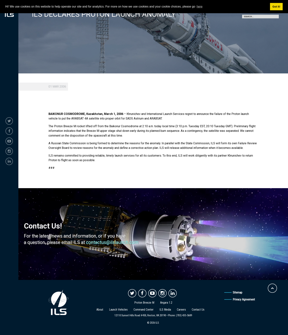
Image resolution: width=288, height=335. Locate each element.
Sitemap (237, 292)
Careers (181, 309)
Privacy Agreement (244, 299)
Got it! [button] (276, 6)
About (99, 309)
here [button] (199, 6)
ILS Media (165, 309)
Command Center (144, 309)
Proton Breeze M (144, 302)
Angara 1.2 (166, 302)
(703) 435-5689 (184, 315)
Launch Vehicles (118, 309)
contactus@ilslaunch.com (112, 242)
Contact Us (198, 309)
